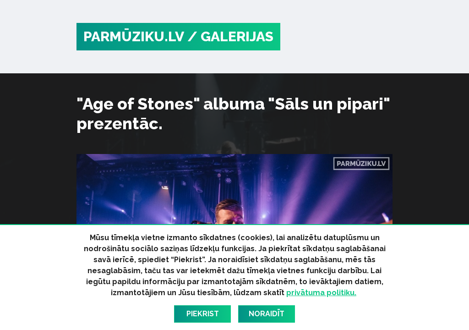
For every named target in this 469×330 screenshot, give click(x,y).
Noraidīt (266, 313)
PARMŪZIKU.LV (133, 36)
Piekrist (202, 313)
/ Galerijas (230, 36)
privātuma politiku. (321, 292)
